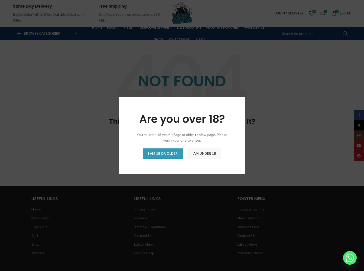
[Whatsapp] (350, 258)
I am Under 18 (204, 153)
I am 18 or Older (163, 153)
